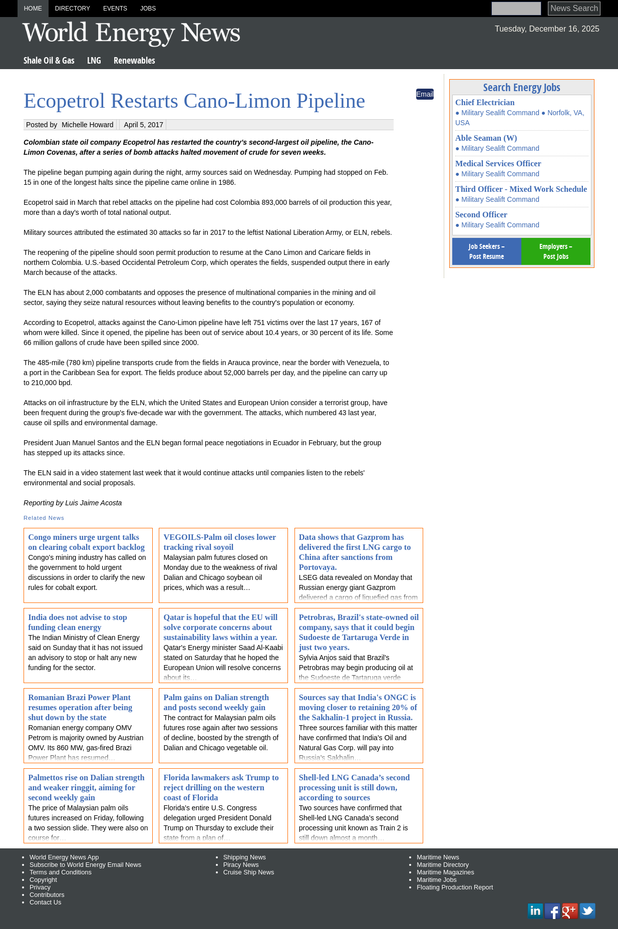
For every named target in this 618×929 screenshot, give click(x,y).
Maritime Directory (443, 864)
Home (33, 8)
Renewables (134, 60)
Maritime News (438, 857)
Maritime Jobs (437, 879)
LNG (94, 60)
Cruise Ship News (248, 872)
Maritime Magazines (445, 872)
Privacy (40, 887)
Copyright (43, 879)
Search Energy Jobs (521, 87)
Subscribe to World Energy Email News (85, 864)
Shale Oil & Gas (49, 60)
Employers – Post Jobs (555, 251)
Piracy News (241, 864)
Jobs (148, 8)
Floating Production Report (455, 887)
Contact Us (45, 902)
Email (425, 94)
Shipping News (244, 857)
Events (115, 8)
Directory (72, 8)
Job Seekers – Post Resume (487, 251)
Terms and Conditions (61, 872)
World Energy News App (64, 857)
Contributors (47, 894)
